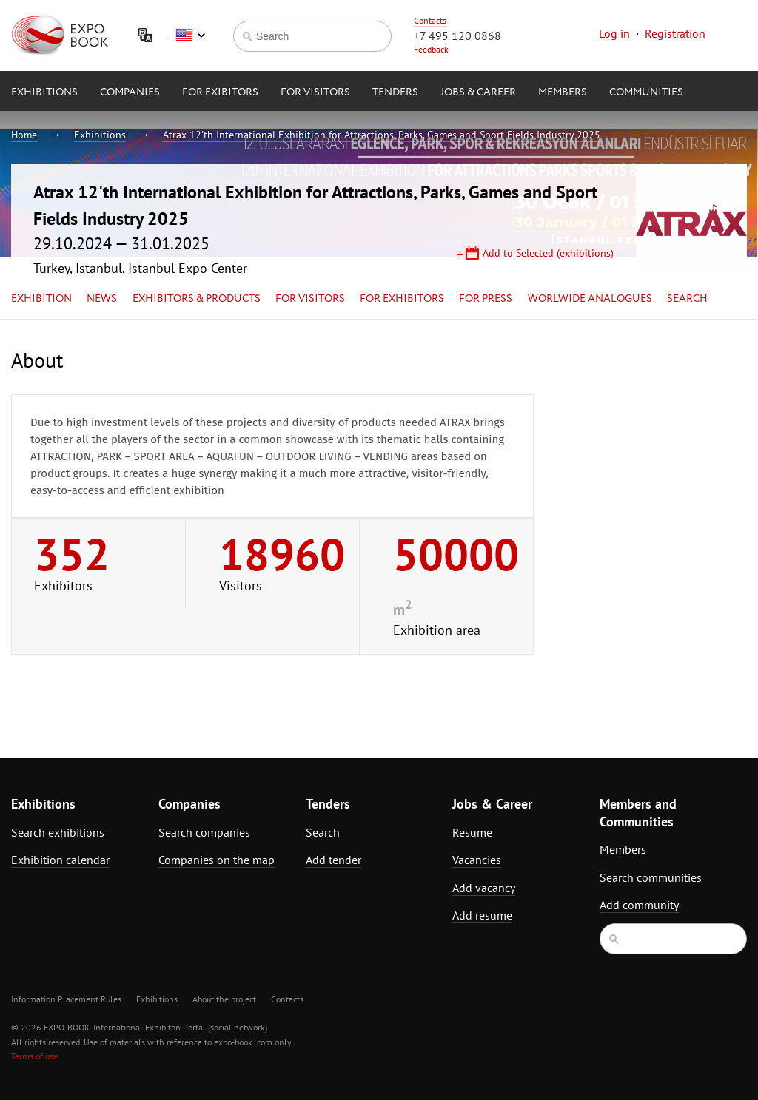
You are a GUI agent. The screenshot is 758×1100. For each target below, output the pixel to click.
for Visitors (315, 92)
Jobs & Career (478, 92)
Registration (675, 33)
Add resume (482, 915)
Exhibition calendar (60, 859)
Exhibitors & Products (197, 298)
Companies (130, 92)
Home (24, 134)
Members (562, 92)
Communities (646, 92)
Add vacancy (483, 887)
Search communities (651, 877)
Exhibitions (44, 92)
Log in (614, 33)
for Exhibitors (402, 298)
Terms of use (34, 1056)
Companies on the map (216, 859)
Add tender (333, 859)
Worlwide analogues (590, 298)
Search (687, 298)
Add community (639, 904)
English (190, 35)
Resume (472, 832)
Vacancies (476, 859)
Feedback (431, 49)
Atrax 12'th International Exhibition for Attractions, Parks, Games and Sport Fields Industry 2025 (381, 134)
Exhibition (41, 298)
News (102, 298)
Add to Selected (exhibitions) (548, 253)
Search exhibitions (57, 832)
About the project (224, 999)
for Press (485, 298)
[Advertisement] (655, 478)
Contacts (430, 20)
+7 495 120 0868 (457, 35)
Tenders (395, 92)
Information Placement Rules (66, 999)
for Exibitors (220, 92)
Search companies (204, 832)
